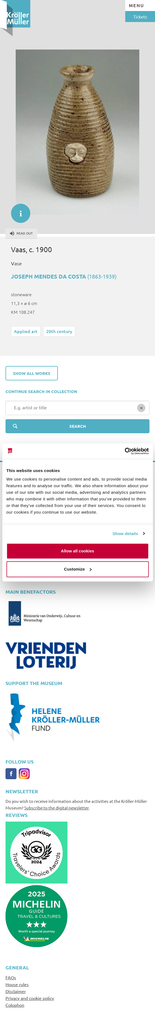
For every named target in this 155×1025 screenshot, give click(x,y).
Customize (77, 569)
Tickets (140, 16)
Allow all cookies (77, 551)
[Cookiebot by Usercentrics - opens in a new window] (124, 451)
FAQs (11, 977)
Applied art (25, 331)
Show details (125, 533)
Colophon (15, 1005)
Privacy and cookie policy (30, 998)
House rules (17, 984)
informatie (18, 210)
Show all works (31, 373)
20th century (59, 331)
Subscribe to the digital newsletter (56, 807)
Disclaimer (16, 991)
